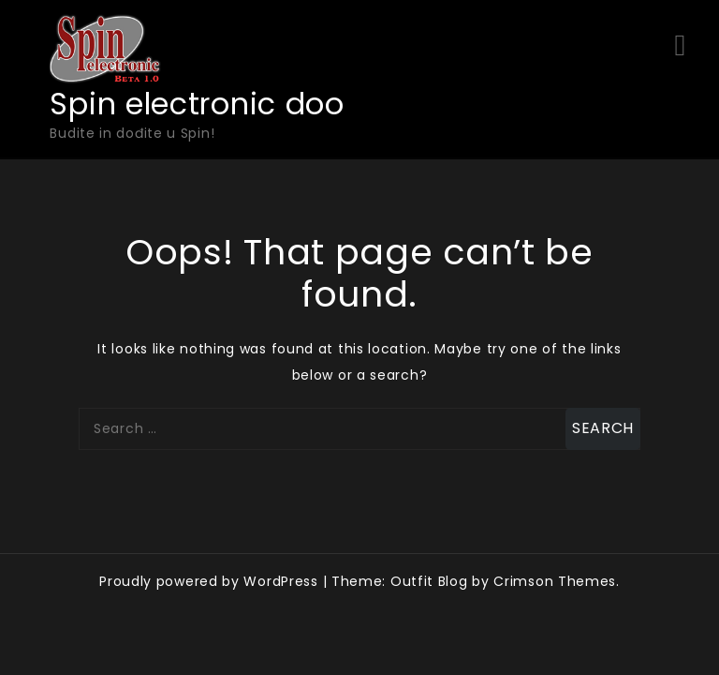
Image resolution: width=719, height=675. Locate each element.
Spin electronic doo (197, 103)
